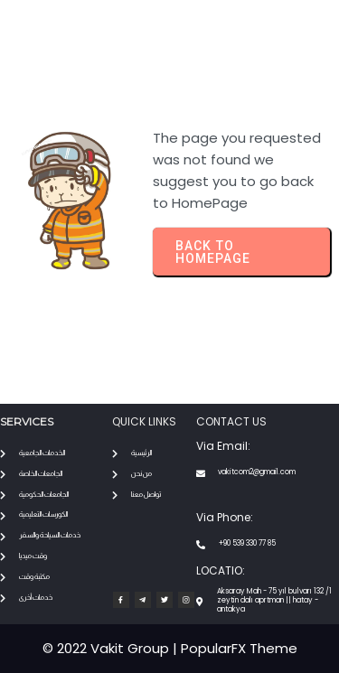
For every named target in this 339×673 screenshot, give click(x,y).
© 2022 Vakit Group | (111, 648)
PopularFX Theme (239, 648)
